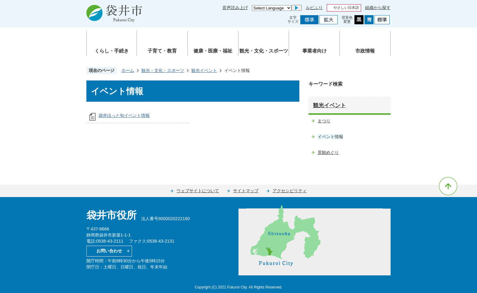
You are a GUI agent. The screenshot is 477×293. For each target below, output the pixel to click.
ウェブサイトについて (197, 190)
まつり (324, 120)
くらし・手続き (112, 50)
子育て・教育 (162, 50)
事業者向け (314, 50)
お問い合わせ (109, 250)
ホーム (127, 70)
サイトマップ (246, 190)
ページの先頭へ (448, 186)
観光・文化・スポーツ (263, 50)
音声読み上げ (235, 7)
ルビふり (314, 7)
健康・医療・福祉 (212, 50)
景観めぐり (328, 152)
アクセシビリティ (290, 190)
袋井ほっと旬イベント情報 (124, 115)
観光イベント (204, 70)
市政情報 (365, 50)
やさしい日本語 (346, 7)
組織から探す (378, 7)
